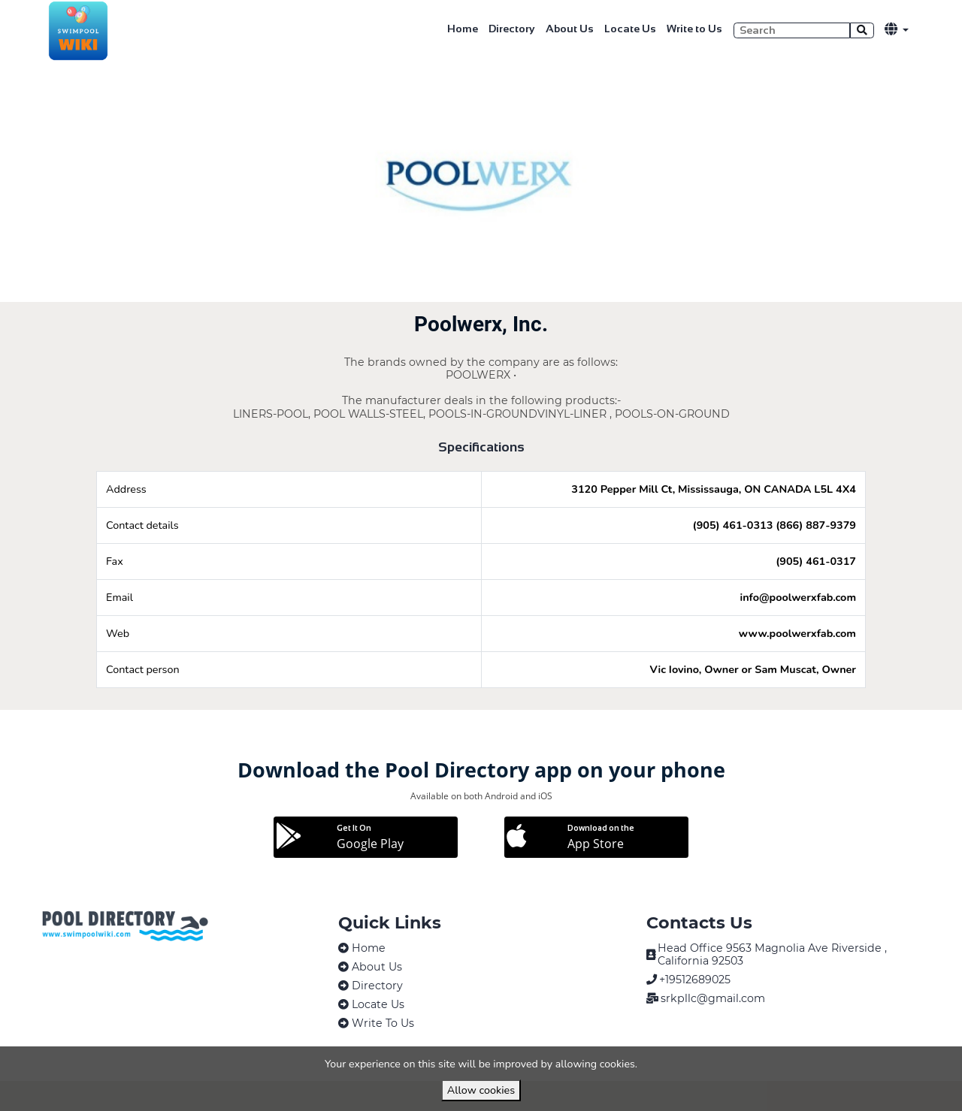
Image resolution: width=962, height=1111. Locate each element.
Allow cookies (481, 1089)
